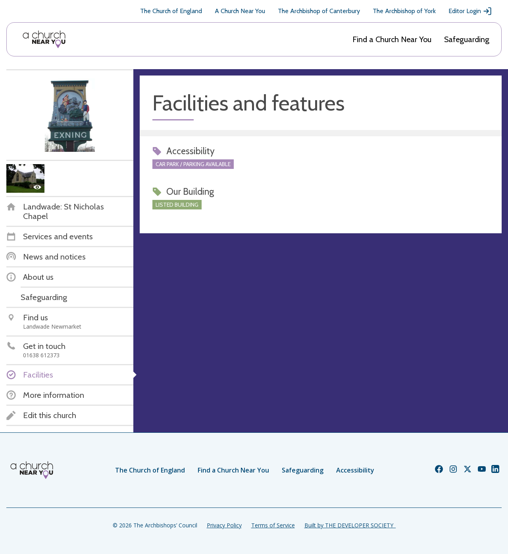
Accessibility (355, 470)
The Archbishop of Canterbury (319, 11)
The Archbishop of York (404, 11)
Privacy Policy (224, 525)
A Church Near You (240, 11)
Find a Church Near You (391, 39)
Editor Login (470, 11)
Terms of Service (273, 525)
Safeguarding (466, 39)
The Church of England (171, 11)
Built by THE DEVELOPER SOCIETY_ (350, 525)
